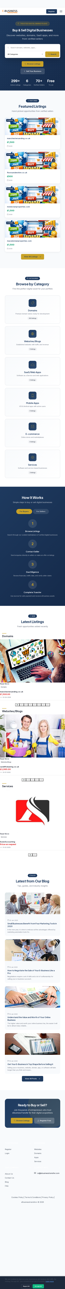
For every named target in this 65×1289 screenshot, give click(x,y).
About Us (9, 1174)
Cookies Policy (17, 1197)
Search (52, 54)
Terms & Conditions (33, 1197)
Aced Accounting (7, 842)
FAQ (6, 1186)
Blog (7, 1182)
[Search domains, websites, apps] (32, 48)
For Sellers (40, 511)
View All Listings (32, 257)
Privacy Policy (48, 1197)
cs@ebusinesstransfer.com (48, 1173)
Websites (37, 1149)
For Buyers (24, 511)
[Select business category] (25, 54)
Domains (37, 1153)
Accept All (38, 1286)
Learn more (50, 1281)
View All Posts (32, 1079)
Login (7, 1153)
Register (51, 11)
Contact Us (9, 1178)
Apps (36, 1157)
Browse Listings (32, 64)
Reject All (26, 1286)
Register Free (44, 1121)
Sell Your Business (32, 71)
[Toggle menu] (61, 11)
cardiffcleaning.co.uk (9, 767)
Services (37, 1161)
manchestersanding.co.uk (11, 692)
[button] (17, 704)
